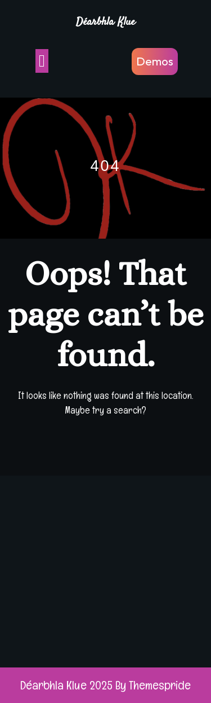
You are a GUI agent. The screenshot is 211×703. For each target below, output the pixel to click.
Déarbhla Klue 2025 (66, 685)
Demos (154, 61)
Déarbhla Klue (105, 22)
